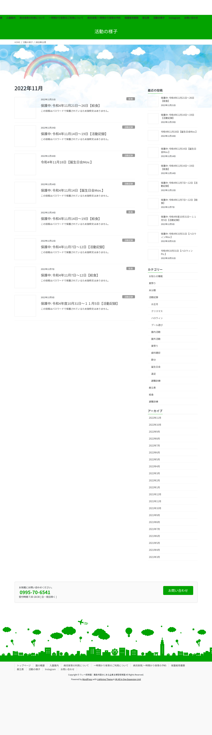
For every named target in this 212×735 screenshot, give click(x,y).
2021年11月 (155, 501)
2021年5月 (154, 543)
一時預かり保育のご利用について (111, 665)
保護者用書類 (178, 665)
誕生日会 (156, 366)
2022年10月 (155, 424)
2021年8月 (154, 522)
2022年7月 (154, 445)
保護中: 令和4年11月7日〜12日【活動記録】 (73, 246)
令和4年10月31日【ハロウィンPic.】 (177, 252)
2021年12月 (155, 494)
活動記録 (128, 127)
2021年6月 (154, 536)
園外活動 (156, 338)
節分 (153, 359)
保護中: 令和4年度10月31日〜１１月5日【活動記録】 (80, 303)
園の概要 (40, 665)
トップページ (24, 665)
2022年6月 (154, 452)
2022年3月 (154, 473)
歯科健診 (156, 352)
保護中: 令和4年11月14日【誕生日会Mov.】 (73, 190)
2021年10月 (155, 508)
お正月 (154, 304)
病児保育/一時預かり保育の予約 (149, 665)
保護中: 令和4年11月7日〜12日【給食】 (70, 275)
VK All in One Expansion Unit (128, 679)
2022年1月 (154, 487)
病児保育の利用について (76, 665)
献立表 (152, 387)
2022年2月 (154, 480)
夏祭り (152, 283)
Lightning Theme (105, 679)
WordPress (87, 679)
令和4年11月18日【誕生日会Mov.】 (67, 162)
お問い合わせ (67, 669)
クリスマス (157, 311)
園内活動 (156, 332)
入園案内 (54, 665)
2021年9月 (154, 515)
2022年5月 (154, 459)
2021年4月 (154, 549)
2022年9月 (154, 431)
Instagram (50, 669)
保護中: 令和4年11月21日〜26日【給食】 (71, 105)
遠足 (153, 373)
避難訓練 (156, 380)
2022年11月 (155, 417)
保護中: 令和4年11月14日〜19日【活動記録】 (74, 133)
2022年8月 (154, 438)
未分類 (152, 290)
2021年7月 (154, 529)
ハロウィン (157, 318)
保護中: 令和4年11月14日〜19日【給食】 (71, 218)
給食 (131, 98)
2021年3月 (154, 557)
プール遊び (157, 325)
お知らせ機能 (156, 276)
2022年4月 (154, 466)
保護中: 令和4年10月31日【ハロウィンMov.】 (178, 235)
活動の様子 (34, 669)
